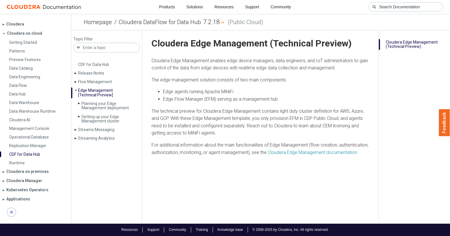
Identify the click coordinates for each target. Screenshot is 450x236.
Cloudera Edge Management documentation (312, 152)
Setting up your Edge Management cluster (100, 118)
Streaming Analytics (96, 138)
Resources (224, 7)
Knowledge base (230, 230)
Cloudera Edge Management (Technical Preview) (412, 44)
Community (281, 7)
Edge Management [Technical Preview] (95, 92)
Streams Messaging (96, 129)
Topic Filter (83, 39)
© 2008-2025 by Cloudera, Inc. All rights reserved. (291, 230)
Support (252, 7)
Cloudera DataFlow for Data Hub (160, 22)
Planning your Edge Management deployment (105, 105)
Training (202, 230)
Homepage (98, 22)
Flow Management (95, 81)
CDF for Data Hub (93, 64)
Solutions (194, 7)
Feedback (444, 122)
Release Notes (91, 73)
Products (167, 7)
